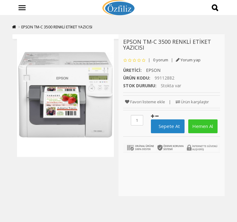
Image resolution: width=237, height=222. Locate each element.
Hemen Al (202, 126)
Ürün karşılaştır (192, 102)
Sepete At (167, 126)
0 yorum (160, 60)
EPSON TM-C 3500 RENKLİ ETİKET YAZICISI (56, 27)
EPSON (153, 70)
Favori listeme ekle (145, 102)
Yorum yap (188, 60)
